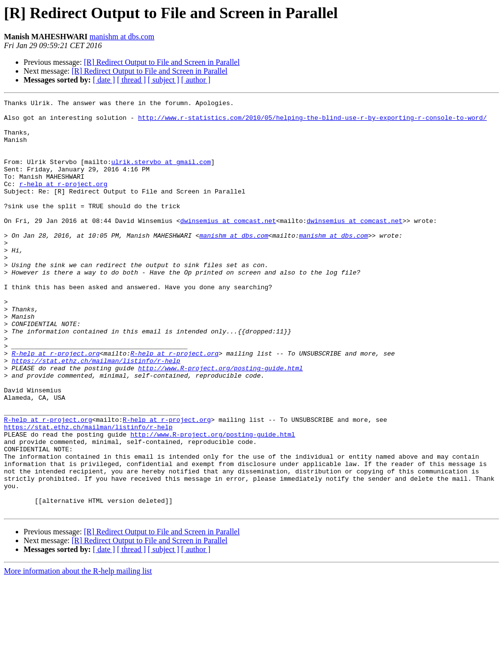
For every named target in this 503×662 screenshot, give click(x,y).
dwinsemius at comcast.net (228, 245)
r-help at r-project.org (63, 201)
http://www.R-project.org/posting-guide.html (220, 422)
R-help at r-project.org (56, 404)
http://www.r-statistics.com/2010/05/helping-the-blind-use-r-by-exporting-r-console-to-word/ (312, 121)
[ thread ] (131, 80)
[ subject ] (163, 80)
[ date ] (104, 80)
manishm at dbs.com (121, 36)
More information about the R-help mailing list (78, 653)
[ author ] (196, 80)
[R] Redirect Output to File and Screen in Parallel (162, 62)
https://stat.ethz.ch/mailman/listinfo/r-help (96, 413)
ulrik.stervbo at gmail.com (161, 174)
